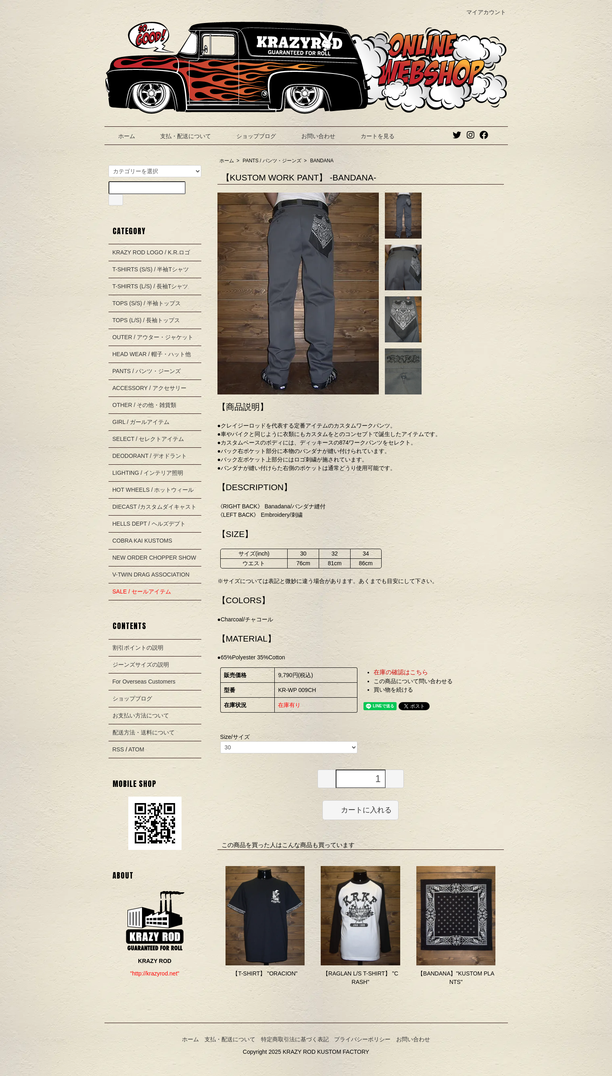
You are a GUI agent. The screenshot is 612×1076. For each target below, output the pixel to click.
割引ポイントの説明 (138, 647)
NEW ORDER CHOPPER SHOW (154, 557)
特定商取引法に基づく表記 (295, 1039)
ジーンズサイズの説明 (141, 664)
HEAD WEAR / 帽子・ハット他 (152, 354)
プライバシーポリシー (362, 1039)
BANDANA (322, 161)
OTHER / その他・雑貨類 (145, 405)
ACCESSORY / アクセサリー (149, 388)
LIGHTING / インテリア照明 (148, 473)
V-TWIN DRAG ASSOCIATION (151, 574)
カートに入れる (360, 809)
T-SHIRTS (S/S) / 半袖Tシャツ (151, 269)
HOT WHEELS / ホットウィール (153, 490)
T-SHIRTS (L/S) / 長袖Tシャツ (150, 286)
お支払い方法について (141, 715)
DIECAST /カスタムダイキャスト (154, 506)
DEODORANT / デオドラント (150, 456)
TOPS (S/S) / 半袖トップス (147, 303)
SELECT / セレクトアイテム (148, 439)
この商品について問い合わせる (413, 681)
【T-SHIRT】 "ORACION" (264, 973)
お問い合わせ (312, 136)
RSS (118, 749)
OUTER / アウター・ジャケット (153, 337)
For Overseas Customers (144, 681)
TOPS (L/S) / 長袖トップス (146, 320)
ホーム (121, 136)
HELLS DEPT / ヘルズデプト (149, 523)
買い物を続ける (393, 689)
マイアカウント (482, 12)
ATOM (136, 749)
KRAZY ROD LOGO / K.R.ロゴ (151, 252)
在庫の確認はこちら (401, 672)
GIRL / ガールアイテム (141, 422)
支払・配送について (179, 136)
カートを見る (372, 136)
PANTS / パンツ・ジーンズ (272, 161)
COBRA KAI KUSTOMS (142, 540)
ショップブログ (250, 136)
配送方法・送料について (144, 732)
